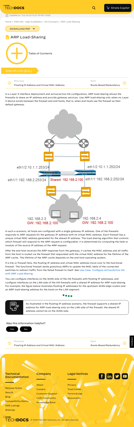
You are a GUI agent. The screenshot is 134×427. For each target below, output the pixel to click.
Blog (7, 396)
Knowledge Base (45, 402)
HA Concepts (51, 22)
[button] (132, 342)
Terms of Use (75, 393)
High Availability (33, 22)
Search (9, 392)
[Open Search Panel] (95, 7)
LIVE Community (46, 398)
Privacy (72, 385)
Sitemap (10, 410)
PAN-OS (18, 22)
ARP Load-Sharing (70, 22)
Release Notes (13, 388)
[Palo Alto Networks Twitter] (117, 378)
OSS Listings (12, 405)
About (39, 385)
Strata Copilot (117, 8)
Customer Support (46, 393)
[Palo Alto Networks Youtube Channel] (125, 378)
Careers (40, 389)
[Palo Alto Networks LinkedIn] (109, 378)
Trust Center (74, 389)
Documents (74, 398)
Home (8, 22)
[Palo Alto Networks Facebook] (102, 378)
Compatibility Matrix (16, 401)
